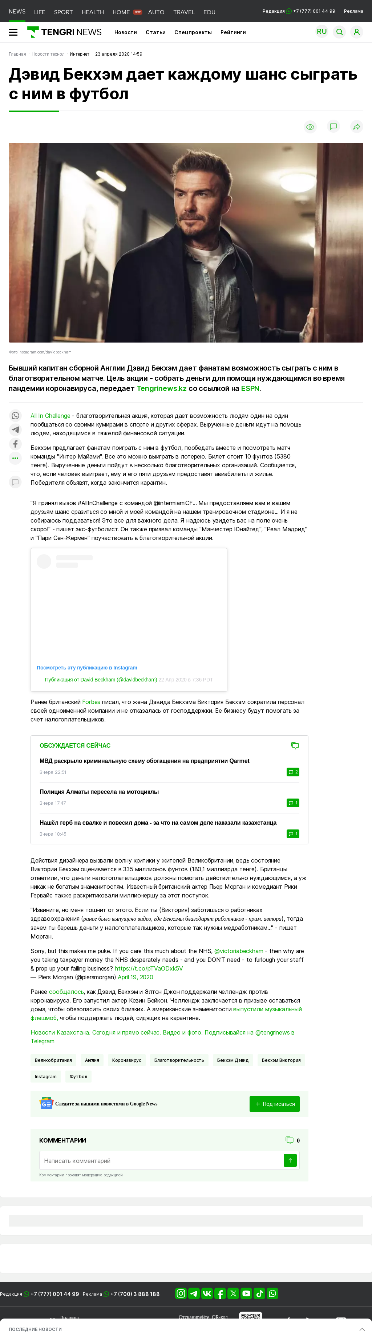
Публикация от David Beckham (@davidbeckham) (101, 680)
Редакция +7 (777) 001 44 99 (299, 11)
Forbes (91, 701)
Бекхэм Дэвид (233, 1060)
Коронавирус (126, 1060)
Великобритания (53, 1060)
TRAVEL (184, 12)
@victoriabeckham (238, 951)
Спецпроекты (193, 32)
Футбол (78, 1076)
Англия (92, 1060)
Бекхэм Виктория (281, 1060)
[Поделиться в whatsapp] (15, 416)
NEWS (17, 11)
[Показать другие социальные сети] (15, 459)
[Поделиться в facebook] (15, 444)
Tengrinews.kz (162, 388)
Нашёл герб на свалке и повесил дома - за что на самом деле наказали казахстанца (158, 823)
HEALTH (93, 12)
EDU (209, 12)
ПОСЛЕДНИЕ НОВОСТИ (35, 1329)
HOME (121, 12)
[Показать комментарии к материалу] (15, 483)
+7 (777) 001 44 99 (55, 1294)
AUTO (156, 12)
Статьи (156, 32)
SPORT (63, 12)
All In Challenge (50, 415)
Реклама (353, 11)
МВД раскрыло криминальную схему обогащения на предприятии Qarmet (145, 761)
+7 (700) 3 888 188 (135, 1294)
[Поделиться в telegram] (15, 430)
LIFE (39, 12)
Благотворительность (179, 1060)
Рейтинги (233, 32)
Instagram (46, 1076)
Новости (125, 32)
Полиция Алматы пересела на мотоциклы (99, 792)
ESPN (250, 388)
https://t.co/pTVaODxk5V (149, 968)
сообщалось (66, 991)
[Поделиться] (356, 127)
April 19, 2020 (135, 977)
